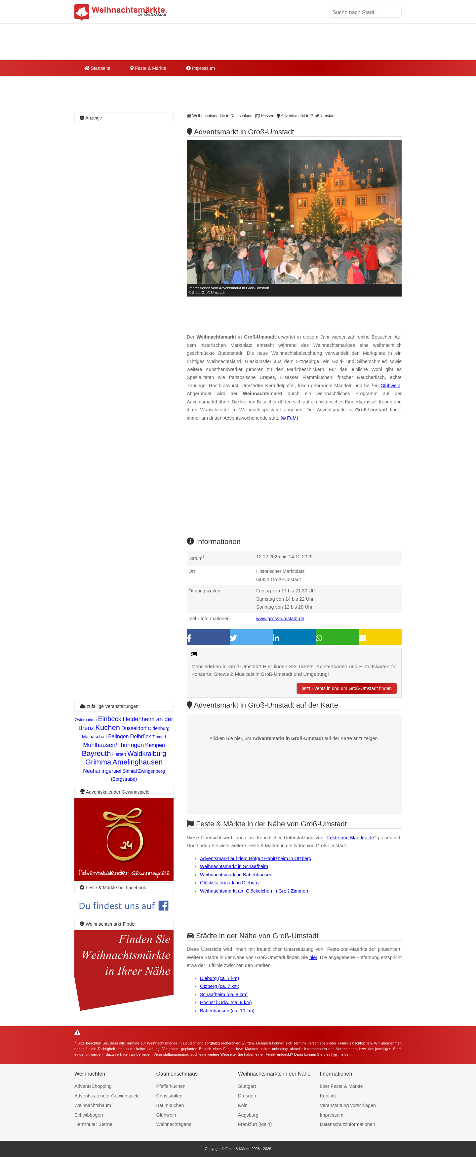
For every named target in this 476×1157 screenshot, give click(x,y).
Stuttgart (247, 1086)
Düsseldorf (133, 728)
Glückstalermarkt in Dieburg (229, 882)
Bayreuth (96, 753)
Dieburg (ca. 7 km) (219, 978)
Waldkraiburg (147, 753)
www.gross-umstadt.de (280, 618)
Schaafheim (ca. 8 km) (224, 994)
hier (313, 957)
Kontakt (328, 1095)
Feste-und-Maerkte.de (350, 837)
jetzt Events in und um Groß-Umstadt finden (347, 688)
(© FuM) (289, 418)
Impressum (200, 68)
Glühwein (390, 385)
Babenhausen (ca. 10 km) (227, 1010)
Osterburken (86, 719)
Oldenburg (158, 728)
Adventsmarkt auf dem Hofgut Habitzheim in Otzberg (255, 858)
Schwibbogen (88, 1115)
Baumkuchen (170, 1105)
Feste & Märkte (148, 68)
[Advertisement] (294, 485)
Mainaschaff (94, 736)
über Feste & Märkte (341, 1086)
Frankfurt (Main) (255, 1124)
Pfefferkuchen (171, 1086)
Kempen (155, 745)
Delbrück (140, 736)
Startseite (97, 68)
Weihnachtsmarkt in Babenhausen (236, 874)
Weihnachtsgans (173, 1124)
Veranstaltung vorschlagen (348, 1105)
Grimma (98, 762)
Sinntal (130, 771)
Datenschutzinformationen (347, 1124)
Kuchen (107, 727)
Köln (243, 1105)
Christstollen (169, 1095)
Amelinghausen (137, 762)
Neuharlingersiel (102, 771)
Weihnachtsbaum (92, 1105)
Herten (119, 754)
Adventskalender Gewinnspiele (107, 1095)
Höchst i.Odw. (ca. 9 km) (226, 1002)
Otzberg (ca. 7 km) (219, 986)
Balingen (118, 736)
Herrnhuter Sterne (93, 1124)
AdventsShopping (93, 1086)
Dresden (247, 1095)
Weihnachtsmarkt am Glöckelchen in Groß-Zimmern (255, 891)
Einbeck (109, 718)
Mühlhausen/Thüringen (113, 745)
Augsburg (248, 1115)
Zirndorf (159, 737)
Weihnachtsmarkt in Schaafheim (234, 866)
